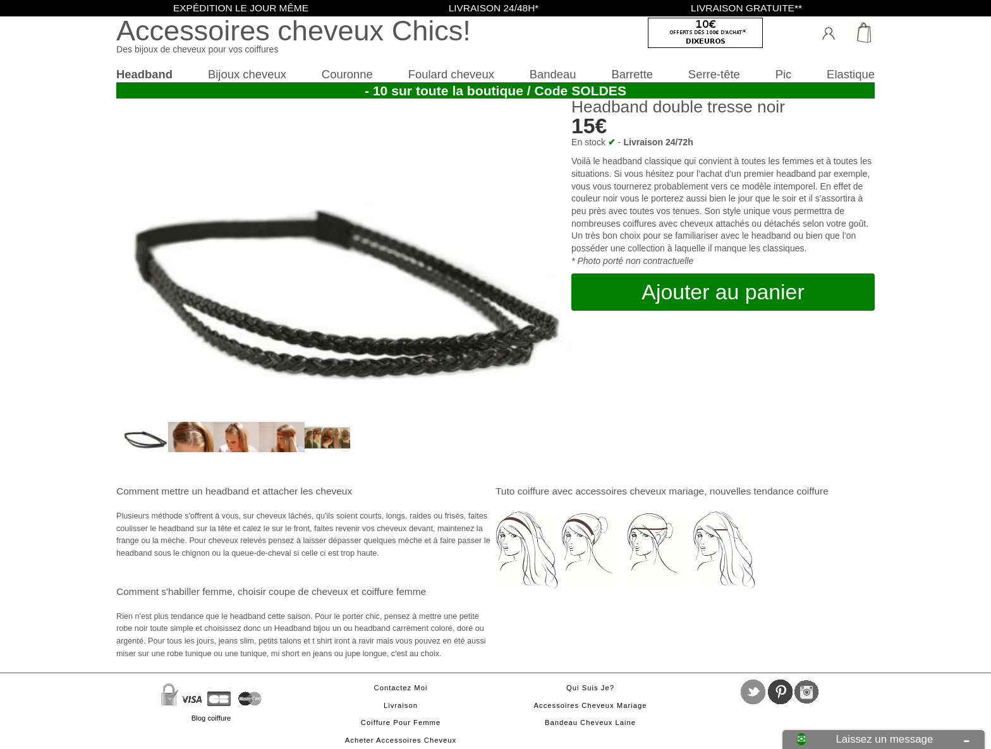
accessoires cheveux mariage (639, 491)
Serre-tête (714, 74)
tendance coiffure (790, 491)
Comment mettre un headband (182, 491)
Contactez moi (401, 688)
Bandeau (553, 74)
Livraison (401, 705)
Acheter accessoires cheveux (400, 740)
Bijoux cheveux (247, 74)
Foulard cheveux (451, 74)
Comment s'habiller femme (174, 591)
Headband (144, 74)
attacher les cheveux (307, 491)
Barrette (632, 74)
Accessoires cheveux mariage (590, 705)
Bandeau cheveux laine (590, 722)
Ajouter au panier (722, 292)
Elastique (851, 74)
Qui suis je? (590, 688)
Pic (783, 74)
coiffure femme (394, 591)
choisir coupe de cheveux (293, 591)
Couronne (347, 74)
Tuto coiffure (522, 491)
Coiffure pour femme (401, 722)
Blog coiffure (211, 718)
